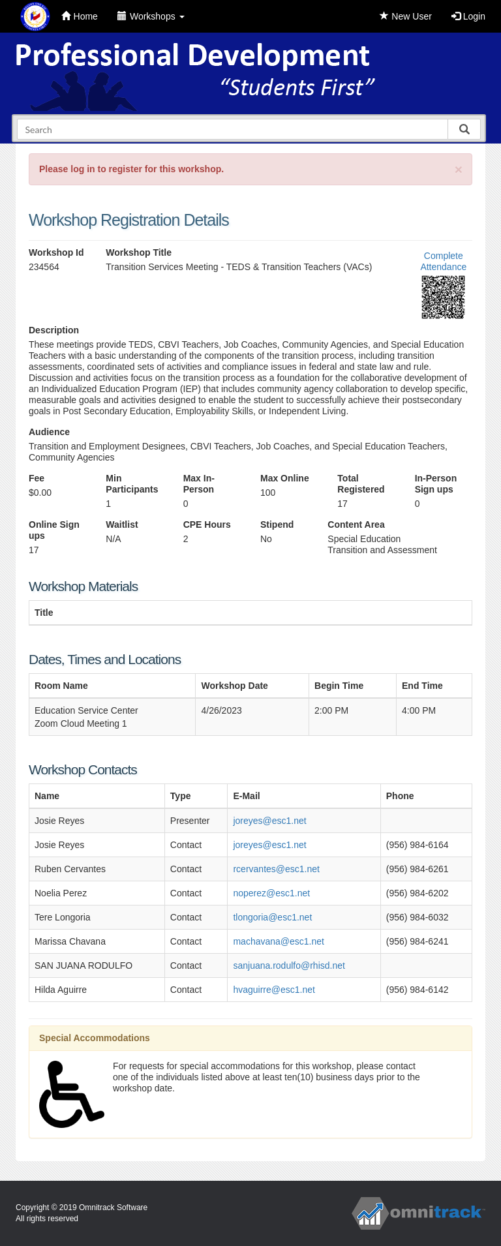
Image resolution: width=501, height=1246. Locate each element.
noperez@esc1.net (271, 893)
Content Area (355, 524)
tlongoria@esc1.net (272, 917)
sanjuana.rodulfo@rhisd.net (288, 965)
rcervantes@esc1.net (276, 869)
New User (405, 16)
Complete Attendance (443, 261)
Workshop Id (56, 252)
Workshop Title (139, 252)
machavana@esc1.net (278, 941)
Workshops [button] (151, 16)
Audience (49, 432)
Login (468, 16)
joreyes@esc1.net (269, 820)
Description (54, 330)
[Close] (459, 169)
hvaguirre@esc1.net (274, 989)
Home (79, 16)
